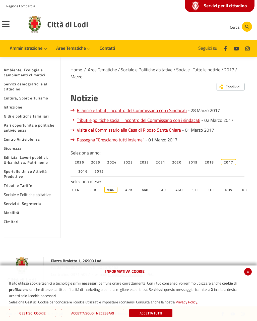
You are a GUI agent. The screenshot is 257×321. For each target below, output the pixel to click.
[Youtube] (190, 27)
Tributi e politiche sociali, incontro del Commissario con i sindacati (138, 120)
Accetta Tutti (151, 313)
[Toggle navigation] (12, 27)
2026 (79, 162)
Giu (163, 189)
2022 (144, 162)
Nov (229, 189)
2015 (99, 171)
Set (195, 189)
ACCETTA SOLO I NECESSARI (92, 313)
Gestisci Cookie (32, 313)
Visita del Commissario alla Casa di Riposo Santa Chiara (129, 130)
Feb (93, 189)
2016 (83, 171)
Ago (179, 189)
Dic (245, 189)
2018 (209, 162)
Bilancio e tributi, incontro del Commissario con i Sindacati (132, 110)
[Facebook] (175, 27)
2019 (193, 162)
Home (76, 69)
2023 (128, 162)
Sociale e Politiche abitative (146, 69)
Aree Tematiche (102, 69)
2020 (176, 162)
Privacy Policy (186, 302)
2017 (229, 69)
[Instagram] (205, 27)
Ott (212, 189)
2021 (160, 162)
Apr (129, 189)
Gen (76, 189)
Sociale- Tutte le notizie (198, 69)
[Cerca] (240, 27)
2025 (95, 162)
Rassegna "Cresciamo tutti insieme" (110, 139)
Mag (146, 189)
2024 (111, 162)
